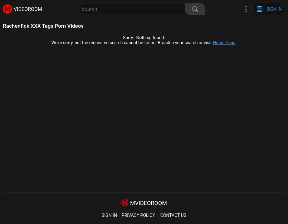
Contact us (173, 215)
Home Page (224, 42)
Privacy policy (138, 215)
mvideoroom (148, 203)
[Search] (195, 9)
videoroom (28, 9)
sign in (109, 215)
